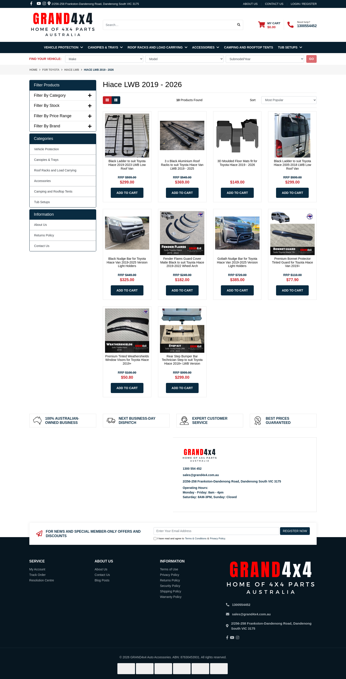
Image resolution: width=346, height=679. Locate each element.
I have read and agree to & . (190, 538)
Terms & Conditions (196, 538)
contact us (274, 4)
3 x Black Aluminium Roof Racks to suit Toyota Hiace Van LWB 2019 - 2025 (182, 164)
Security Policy (170, 586)
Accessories (205, 47)
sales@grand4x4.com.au (201, 475)
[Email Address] (216, 531)
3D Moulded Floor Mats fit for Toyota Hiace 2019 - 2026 (237, 163)
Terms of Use (169, 569)
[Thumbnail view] (107, 100)
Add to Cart (127, 193)
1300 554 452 (192, 468)
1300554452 (307, 26)
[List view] (115, 100)
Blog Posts (102, 580)
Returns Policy (44, 235)
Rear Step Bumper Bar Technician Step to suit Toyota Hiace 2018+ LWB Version (182, 359)
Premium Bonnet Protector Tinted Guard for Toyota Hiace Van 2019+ (292, 262)
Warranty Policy (171, 597)
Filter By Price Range (63, 116)
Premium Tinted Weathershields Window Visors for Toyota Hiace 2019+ (127, 359)
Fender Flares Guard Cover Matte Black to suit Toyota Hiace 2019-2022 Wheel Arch (182, 262)
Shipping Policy (170, 591)
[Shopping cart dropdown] (269, 25)
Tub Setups (290, 47)
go (311, 59)
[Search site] (239, 25)
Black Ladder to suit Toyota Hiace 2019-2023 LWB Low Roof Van (127, 164)
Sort (253, 100)
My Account (37, 569)
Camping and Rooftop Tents (248, 47)
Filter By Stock (63, 105)
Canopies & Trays (105, 47)
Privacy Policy (217, 538)
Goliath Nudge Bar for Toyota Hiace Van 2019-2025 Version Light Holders (237, 262)
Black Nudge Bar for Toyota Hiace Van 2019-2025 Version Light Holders (127, 262)
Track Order (37, 575)
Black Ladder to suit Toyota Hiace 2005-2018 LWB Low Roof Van (292, 164)
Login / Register (304, 4)
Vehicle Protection (63, 47)
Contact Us (41, 246)
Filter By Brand (63, 126)
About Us (250, 4)
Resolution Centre (41, 580)
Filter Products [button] (47, 85)
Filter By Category (63, 95)
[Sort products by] (289, 100)
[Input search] (169, 25)
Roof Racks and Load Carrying (157, 47)
